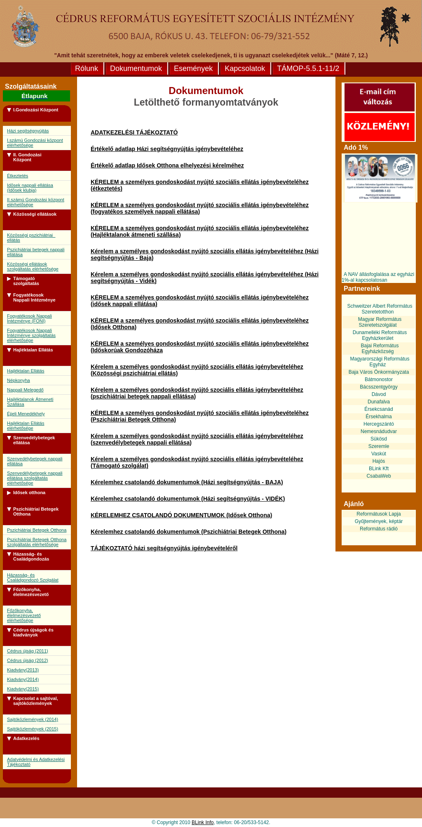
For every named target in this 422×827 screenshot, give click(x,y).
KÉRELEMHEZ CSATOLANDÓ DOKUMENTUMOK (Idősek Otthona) (181, 515)
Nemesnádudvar (379, 431)
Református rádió (379, 529)
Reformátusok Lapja (378, 514)
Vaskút (378, 454)
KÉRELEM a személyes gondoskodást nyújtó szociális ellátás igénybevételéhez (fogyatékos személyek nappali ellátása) (200, 208)
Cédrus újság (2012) (27, 660)
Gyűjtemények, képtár (379, 521)
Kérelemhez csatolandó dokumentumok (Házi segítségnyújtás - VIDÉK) (188, 498)
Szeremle (378, 446)
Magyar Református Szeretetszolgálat (379, 322)
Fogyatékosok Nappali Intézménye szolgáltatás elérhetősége (31, 335)
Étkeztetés (17, 175)
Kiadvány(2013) (23, 669)
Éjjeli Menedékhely (26, 413)
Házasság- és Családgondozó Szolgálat (33, 577)
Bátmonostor (379, 379)
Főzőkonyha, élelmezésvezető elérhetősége (24, 615)
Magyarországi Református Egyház (379, 362)
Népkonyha (18, 380)
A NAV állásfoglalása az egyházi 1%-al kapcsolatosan (378, 277)
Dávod (379, 394)
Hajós (379, 461)
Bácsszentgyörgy (378, 387)
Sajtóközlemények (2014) (32, 719)
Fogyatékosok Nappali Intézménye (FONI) (29, 318)
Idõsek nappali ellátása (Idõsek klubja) (30, 188)
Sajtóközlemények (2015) (32, 728)
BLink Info (202, 822)
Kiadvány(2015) (23, 688)
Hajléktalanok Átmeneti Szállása (30, 402)
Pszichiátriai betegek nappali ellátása (35, 252)
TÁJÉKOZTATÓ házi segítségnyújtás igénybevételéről (164, 548)
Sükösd (378, 439)
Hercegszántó (378, 424)
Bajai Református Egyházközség (380, 348)
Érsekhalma (379, 416)
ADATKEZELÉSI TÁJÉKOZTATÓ (134, 132)
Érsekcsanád (378, 409)
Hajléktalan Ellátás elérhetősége (26, 426)
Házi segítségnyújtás (28, 130)
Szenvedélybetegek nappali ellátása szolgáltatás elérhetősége (35, 478)
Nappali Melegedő (25, 389)
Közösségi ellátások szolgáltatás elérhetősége (33, 266)
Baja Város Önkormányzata (379, 372)
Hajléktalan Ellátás (26, 370)
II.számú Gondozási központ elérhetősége (35, 202)
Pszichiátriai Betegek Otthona (36, 530)
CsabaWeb (378, 476)
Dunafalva (379, 402)
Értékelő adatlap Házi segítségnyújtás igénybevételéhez (167, 149)
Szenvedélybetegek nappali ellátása (35, 461)
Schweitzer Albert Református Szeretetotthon (379, 309)
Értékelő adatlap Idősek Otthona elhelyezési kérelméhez (167, 165)
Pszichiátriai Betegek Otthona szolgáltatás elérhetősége (36, 542)
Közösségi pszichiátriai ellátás (31, 238)
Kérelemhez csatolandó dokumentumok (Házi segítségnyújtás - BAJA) (187, 482)
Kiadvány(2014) (23, 679)
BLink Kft (379, 468)
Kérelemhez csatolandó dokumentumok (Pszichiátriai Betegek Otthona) (188, 531)
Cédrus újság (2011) (27, 650)
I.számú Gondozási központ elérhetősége (35, 143)
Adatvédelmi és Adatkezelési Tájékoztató (36, 762)
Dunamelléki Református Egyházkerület (380, 335)
